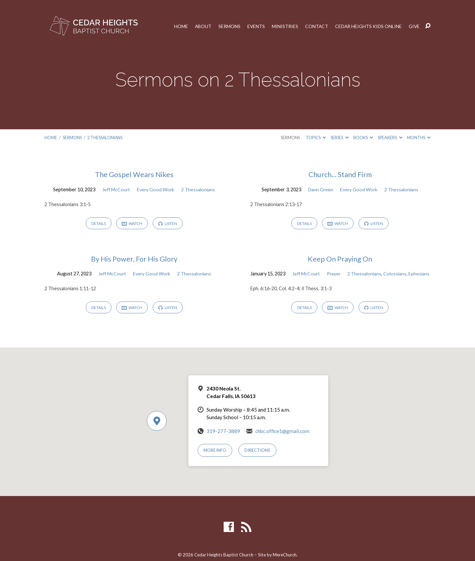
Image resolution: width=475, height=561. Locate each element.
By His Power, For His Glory (134, 259)
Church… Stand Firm (340, 174)
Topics (316, 137)
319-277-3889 (223, 440)
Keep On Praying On (340, 259)
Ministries (283, 26)
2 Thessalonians (105, 137)
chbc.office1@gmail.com (282, 440)
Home (179, 26)
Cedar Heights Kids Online (367, 26)
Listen (168, 223)
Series (339, 137)
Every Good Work (156, 189)
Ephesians (370, 282)
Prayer (378, 274)
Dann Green (320, 189)
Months (418, 137)
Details (97, 223)
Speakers (390, 137)
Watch (132, 224)
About (201, 26)
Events (254, 26)
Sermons (227, 26)
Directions (258, 459)
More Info (215, 459)
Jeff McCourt (115, 189)
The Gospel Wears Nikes (134, 174)
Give (414, 26)
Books (363, 137)
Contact (315, 26)
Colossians (346, 282)
